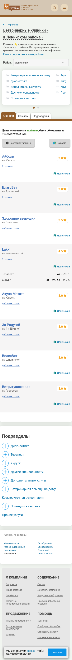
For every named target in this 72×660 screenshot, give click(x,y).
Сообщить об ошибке (48, 626)
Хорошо (57, 652)
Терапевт (17, 454)
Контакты (42, 620)
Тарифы (10, 634)
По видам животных (24, 98)
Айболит (9, 156)
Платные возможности (18, 620)
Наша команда (14, 590)
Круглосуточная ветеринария (23, 497)
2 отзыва (7, 197)
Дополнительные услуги (26, 87)
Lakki (6, 249)
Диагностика (19, 81)
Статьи (41, 584)
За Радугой (11, 325)
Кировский (10, 550)
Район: (7, 62)
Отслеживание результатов (14, 627)
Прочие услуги (12, 515)
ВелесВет (9, 356)
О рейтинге (12, 595)
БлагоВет (9, 187)
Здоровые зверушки (19, 218)
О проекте (11, 584)
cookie (31, 650)
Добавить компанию (48, 590)
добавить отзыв (11, 228)
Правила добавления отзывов (48, 602)
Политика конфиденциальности (18, 602)
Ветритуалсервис (16, 387)
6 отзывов (7, 166)
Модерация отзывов (48, 637)
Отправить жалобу (47, 632)
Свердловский (45, 547)
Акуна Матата (13, 294)
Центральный (45, 553)
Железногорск (12, 543)
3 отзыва (7, 259)
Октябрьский (45, 543)
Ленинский (63, 173)
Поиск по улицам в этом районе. (23, 54)
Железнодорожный (14, 547)
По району (12, 24)
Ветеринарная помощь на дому (30, 75)
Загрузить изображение (50, 595)
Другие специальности (25, 92)
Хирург (15, 463)
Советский (43, 550)
